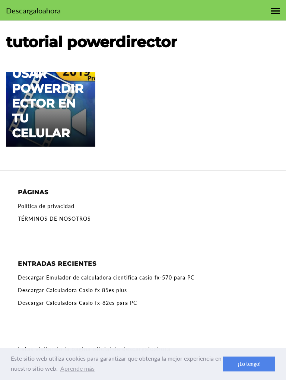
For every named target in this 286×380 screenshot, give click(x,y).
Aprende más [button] (77, 368)
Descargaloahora (33, 10)
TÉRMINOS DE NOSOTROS (54, 218)
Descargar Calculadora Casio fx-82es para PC (77, 303)
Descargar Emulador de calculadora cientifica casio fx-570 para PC (106, 277)
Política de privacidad (46, 206)
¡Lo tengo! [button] (249, 364)
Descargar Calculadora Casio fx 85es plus (72, 290)
